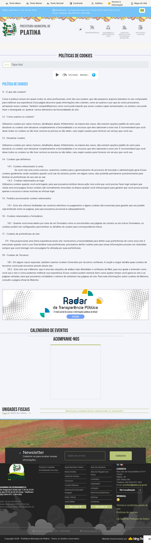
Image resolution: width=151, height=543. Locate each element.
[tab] (80, 29)
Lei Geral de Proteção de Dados (132, 518)
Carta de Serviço (72, 476)
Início (7, 64)
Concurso (69, 481)
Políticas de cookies (126, 512)
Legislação (95, 484)
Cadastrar (121, 455)
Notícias (94, 497)
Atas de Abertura (98, 467)
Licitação (94, 488)
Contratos (95, 479)
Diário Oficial (70, 497)
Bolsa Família (70, 472)
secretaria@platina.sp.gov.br (135, 485)
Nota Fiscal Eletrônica (100, 493)
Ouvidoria (95, 502)
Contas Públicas (72, 485)
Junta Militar (70, 502)
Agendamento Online (74, 467)
